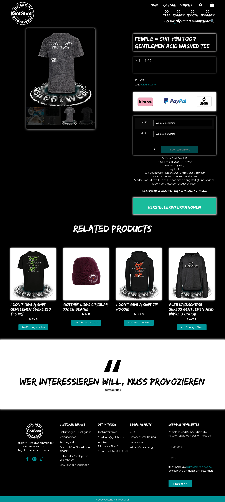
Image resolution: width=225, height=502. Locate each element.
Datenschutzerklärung (143, 437)
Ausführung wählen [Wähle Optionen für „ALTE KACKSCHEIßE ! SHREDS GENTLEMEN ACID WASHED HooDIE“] (191, 327)
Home (155, 5)
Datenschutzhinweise (199, 467)
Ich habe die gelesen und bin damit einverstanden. (191, 469)
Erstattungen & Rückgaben (76, 432)
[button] (200, 5)
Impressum (136, 442)
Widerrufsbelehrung (141, 447)
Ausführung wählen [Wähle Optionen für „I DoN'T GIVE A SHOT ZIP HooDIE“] (138, 322)
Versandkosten (148, 84)
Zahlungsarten (68, 442)
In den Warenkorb (179, 149)
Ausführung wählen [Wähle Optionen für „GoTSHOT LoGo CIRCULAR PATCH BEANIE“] (86, 322)
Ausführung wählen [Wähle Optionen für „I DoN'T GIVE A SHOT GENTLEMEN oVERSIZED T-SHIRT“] (33, 327)
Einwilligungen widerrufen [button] (74, 465)
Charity (186, 5)
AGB (132, 432)
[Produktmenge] (155, 149)
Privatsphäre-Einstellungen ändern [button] (75, 449)
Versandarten (68, 437)
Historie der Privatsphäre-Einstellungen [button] (75, 458)
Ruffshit (170, 5)
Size (144, 122)
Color (144, 133)
